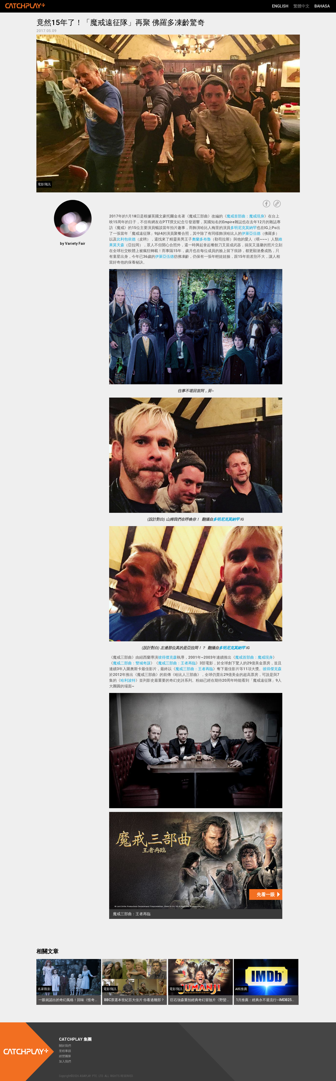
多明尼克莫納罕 (243, 227)
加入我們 (65, 1061)
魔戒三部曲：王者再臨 (177, 663)
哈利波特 (128, 680)
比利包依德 (126, 239)
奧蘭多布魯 (201, 239)
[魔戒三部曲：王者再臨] (195, 865)
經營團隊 (65, 1056)
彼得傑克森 (167, 657)
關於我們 (65, 1045)
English (280, 6)
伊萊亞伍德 (251, 233)
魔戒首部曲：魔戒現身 (245, 216)
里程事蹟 (65, 1051)
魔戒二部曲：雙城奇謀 (132, 663)
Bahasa (322, 6)
